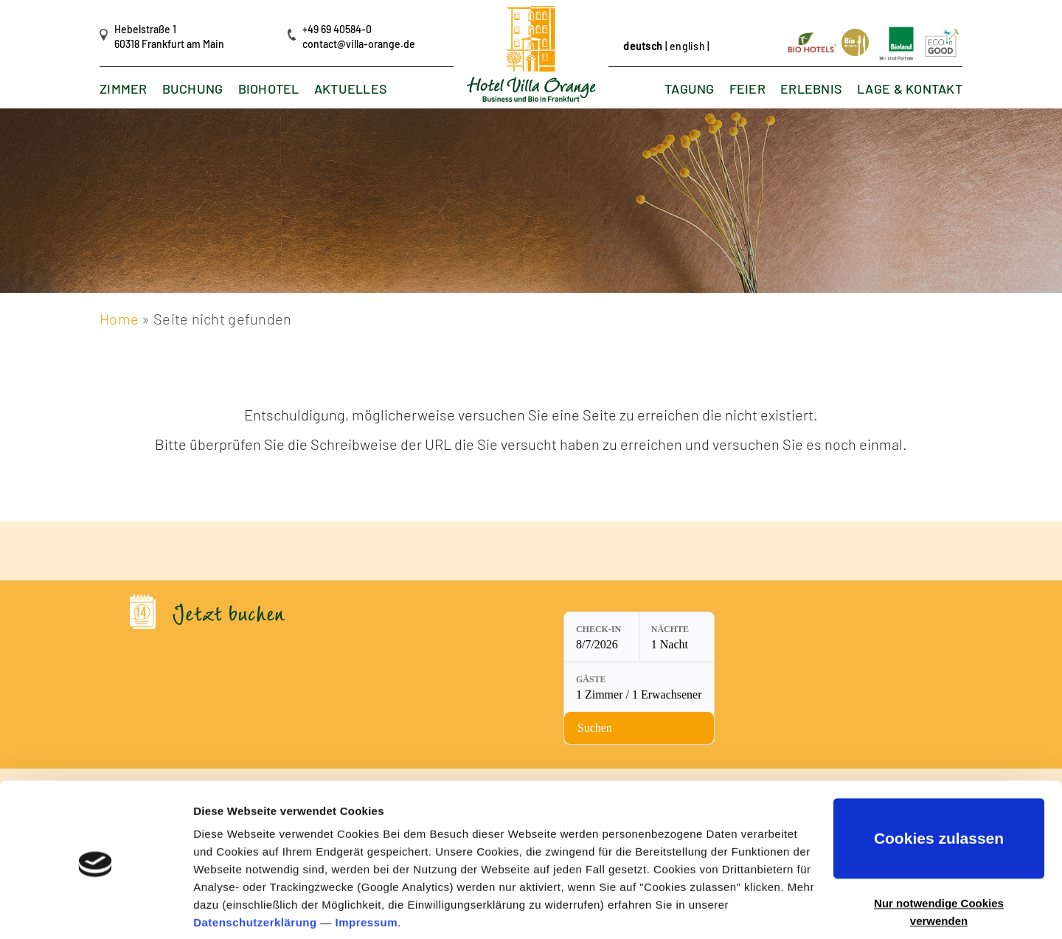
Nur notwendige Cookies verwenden (939, 859)
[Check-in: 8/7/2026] (487, 637)
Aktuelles (351, 89)
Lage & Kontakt (909, 89)
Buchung (192, 89)
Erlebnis (811, 89)
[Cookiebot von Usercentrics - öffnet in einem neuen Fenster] (95, 910)
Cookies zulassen (939, 785)
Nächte (555, 630)
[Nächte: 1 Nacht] (561, 637)
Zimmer (124, 89)
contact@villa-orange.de (358, 44)
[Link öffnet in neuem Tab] (813, 41)
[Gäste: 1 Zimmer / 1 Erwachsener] (674, 637)
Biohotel (268, 89)
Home (119, 319)
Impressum (367, 869)
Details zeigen (230, 910)
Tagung (689, 89)
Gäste (626, 630)
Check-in (484, 630)
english (687, 46)
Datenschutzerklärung (255, 869)
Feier (747, 89)
